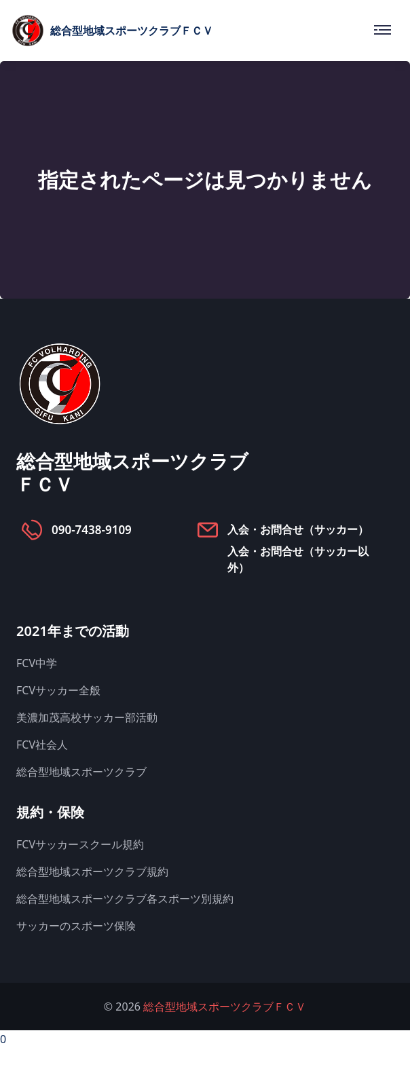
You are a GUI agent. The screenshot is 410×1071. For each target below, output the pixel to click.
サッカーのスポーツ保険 (76, 925)
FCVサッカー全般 (58, 690)
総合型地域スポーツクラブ (81, 771)
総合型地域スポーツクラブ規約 (92, 871)
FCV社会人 (42, 744)
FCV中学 (36, 663)
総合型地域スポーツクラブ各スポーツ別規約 (125, 898)
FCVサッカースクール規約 (80, 844)
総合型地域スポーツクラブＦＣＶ (224, 1006)
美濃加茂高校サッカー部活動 (86, 717)
